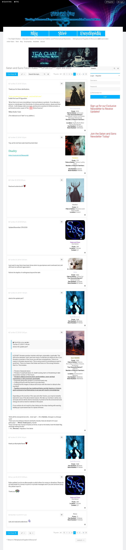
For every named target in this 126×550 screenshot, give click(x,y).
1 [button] (66, 74)
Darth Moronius (75, 317)
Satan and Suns (75, 242)
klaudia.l (75, 204)
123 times (80, 128)
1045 (77, 360)
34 (77, 207)
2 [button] (69, 74)
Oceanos (75, 158)
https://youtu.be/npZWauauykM (18, 155)
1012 (77, 111)
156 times (79, 377)
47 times (79, 281)
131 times (79, 126)
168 (77, 246)
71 (77, 516)
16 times (80, 520)
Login (92, 76)
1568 (77, 319)
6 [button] (79, 74)
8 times (79, 170)
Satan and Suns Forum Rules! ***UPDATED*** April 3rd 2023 (38, 68)
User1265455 (75, 358)
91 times (80, 323)
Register (98, 76)
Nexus (75, 514)
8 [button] (83, 74)
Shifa (75, 272)
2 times (79, 169)
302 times (80, 378)
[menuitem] (16, 1)
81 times (80, 283)
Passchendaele (75, 108)
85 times (79, 321)
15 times (79, 518)
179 (77, 160)
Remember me (97, 93)
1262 (77, 275)
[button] (60, 74)
